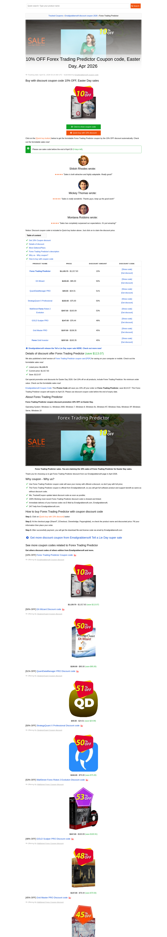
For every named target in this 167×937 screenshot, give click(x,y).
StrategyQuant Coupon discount (49, 614)
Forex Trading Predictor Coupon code (55, 555)
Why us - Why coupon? (38, 255)
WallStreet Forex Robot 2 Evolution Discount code (61, 780)
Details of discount (36, 244)
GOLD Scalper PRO (40, 321)
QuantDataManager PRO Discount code (56, 671)
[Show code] (127, 269)
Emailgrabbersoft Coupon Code (38, 388)
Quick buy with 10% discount (83, 133)
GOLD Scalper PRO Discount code (53, 839)
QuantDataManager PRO (40, 291)
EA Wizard (40, 281)
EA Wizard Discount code (49, 609)
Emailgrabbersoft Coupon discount (50, 560)
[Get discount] (127, 273)
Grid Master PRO (40, 330)
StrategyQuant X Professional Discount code (58, 725)
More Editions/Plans (37, 248)
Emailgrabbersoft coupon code (86, 75)
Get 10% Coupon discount (40, 240)
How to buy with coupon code (41, 259)
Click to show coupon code (83, 127)
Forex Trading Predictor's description (44, 252)
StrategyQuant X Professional (40, 301)
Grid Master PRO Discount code (52, 897)
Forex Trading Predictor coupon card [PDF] (73, 359)
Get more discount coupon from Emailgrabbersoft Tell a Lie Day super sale (74, 537)
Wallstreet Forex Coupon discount (50, 784)
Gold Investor (40, 340)
